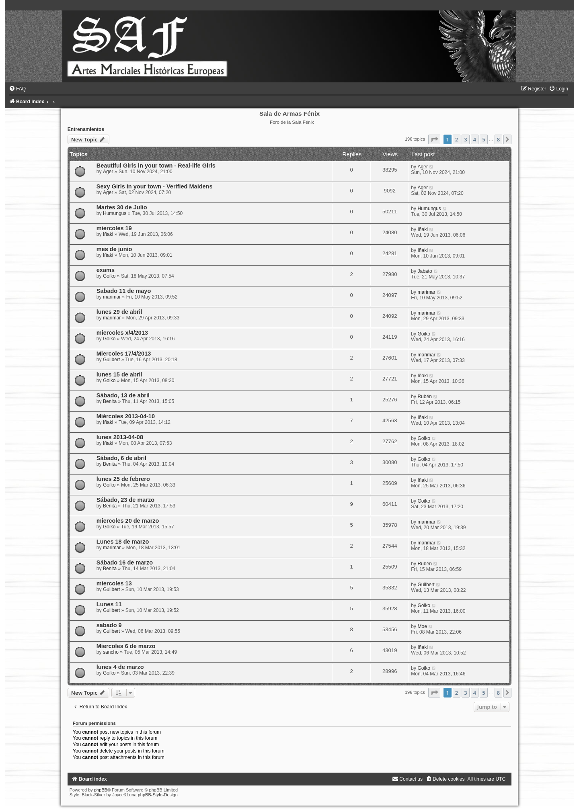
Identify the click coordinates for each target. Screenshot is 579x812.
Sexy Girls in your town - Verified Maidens (154, 186)
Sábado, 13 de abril (123, 395)
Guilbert (111, 359)
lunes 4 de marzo (120, 667)
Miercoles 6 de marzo (126, 646)
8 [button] (498, 139)
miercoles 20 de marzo (127, 520)
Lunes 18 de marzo (122, 541)
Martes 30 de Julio (121, 207)
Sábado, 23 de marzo (125, 500)
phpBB (100, 789)
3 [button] (465, 139)
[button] (434, 139)
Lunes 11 (109, 604)
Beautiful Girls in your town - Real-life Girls (156, 165)
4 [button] (474, 139)
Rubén (424, 396)
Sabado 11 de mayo (123, 291)
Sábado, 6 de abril (121, 458)
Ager (108, 171)
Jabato (424, 271)
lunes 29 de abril (119, 312)
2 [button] (456, 139)
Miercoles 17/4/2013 (123, 353)
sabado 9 (109, 625)
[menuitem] (17, 89)
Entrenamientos (86, 129)
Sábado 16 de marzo (124, 562)
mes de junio (114, 249)
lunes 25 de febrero (123, 479)
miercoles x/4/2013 (122, 332)
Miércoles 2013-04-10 (125, 416)
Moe (422, 626)
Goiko (109, 276)
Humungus (115, 213)
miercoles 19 (114, 228)
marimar (112, 297)
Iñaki (108, 234)
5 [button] (483, 139)
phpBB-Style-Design (158, 794)
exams (105, 270)
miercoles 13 (114, 583)
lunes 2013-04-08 (119, 437)
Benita (110, 401)
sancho (111, 652)
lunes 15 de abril (119, 374)
